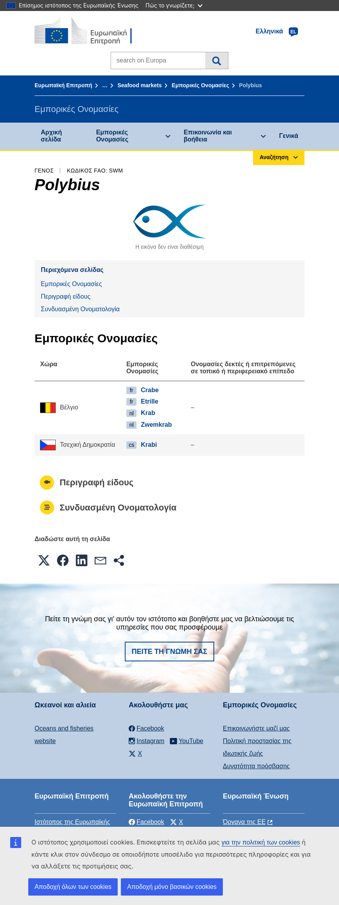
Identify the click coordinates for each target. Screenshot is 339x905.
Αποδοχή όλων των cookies (73, 886)
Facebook (146, 822)
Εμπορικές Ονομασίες (200, 85)
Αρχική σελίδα (51, 136)
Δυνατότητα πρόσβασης (256, 766)
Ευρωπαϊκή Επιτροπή (63, 85)
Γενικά (288, 135)
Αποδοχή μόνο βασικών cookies (172, 886)
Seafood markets (139, 85)
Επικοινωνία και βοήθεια (208, 136)
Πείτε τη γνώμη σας (170, 651)
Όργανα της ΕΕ (244, 822)
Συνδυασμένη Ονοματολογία (80, 309)
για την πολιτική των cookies (260, 842)
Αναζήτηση (216, 60)
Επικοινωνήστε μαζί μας (256, 728)
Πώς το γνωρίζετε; (174, 5)
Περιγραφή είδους (65, 296)
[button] (44, 560)
